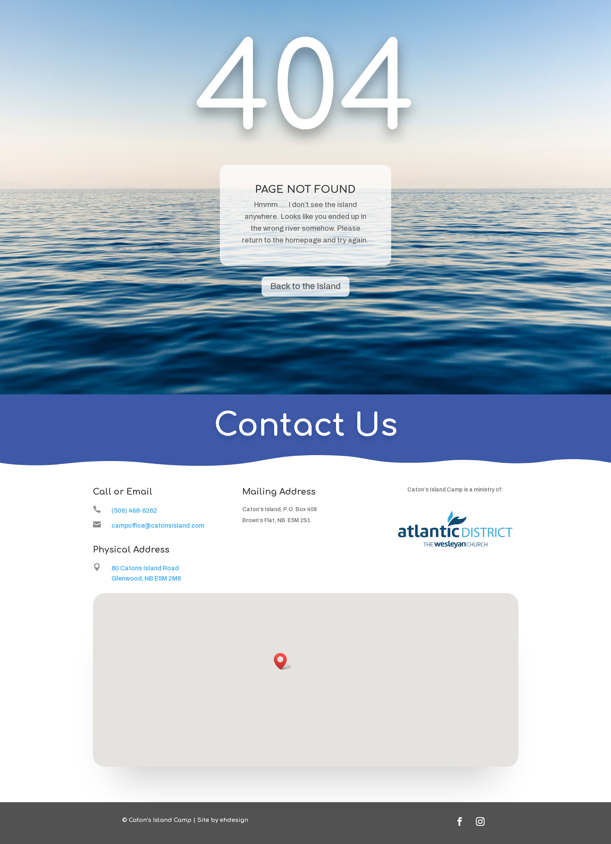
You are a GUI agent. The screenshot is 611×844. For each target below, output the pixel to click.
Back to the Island (305, 286)
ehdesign (234, 820)
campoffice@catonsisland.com (157, 525)
